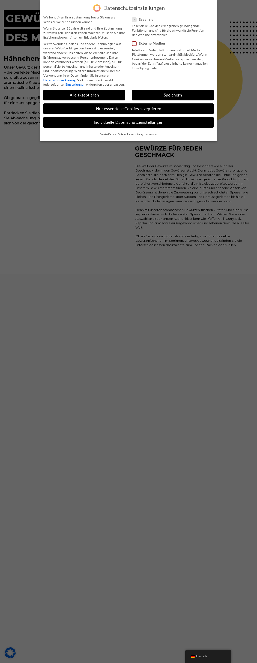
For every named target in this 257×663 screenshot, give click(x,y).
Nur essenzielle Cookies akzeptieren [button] (128, 108)
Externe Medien (150, 43)
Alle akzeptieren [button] (84, 95)
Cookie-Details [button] (108, 134)
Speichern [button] (173, 95)
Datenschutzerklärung (59, 80)
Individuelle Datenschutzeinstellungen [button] (128, 122)
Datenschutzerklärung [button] (130, 134)
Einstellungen (75, 84)
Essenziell (145, 19)
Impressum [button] (151, 134)
